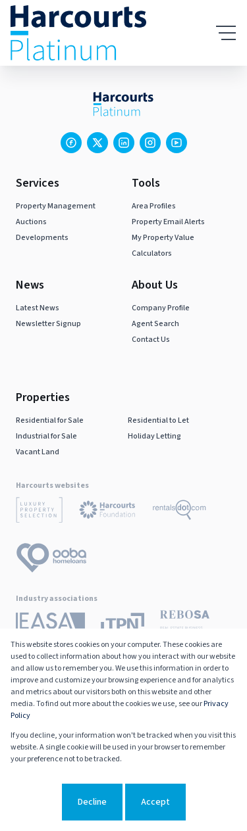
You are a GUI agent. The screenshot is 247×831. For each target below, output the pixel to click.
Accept (155, 802)
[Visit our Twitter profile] (97, 142)
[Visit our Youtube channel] (176, 142)
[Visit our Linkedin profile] (123, 142)
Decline (92, 802)
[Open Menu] (225, 32)
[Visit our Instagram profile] (150, 142)
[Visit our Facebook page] (71, 142)
